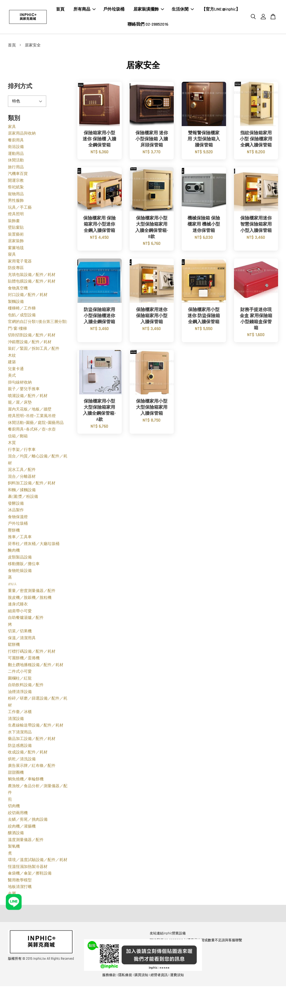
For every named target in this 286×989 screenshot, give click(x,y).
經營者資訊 (159, 976)
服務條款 (109, 976)
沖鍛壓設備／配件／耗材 (29, 343)
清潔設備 (16, 720)
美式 (12, 377)
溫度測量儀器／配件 (26, 841)
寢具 (12, 256)
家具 (12, 128)
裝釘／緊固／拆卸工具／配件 (33, 350)
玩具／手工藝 (20, 209)
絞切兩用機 (18, 814)
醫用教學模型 (20, 881)
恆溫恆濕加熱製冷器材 (28, 868)
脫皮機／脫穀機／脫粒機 (29, 599)
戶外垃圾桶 (113, 10)
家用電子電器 (20, 262)
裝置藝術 (16, 235)
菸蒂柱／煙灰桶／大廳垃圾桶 (33, 545)
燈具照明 (16, 215)
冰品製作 (16, 511)
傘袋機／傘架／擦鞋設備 (29, 874)
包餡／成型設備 (22, 316)
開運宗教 (16, 182)
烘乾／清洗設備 (22, 760)
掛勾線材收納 (20, 383)
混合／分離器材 (22, 478)
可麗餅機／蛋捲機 (24, 659)
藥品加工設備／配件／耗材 (31, 740)
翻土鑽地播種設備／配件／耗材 (35, 666)
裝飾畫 (14, 222)
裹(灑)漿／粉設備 (23, 498)
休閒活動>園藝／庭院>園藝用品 (36, 424)
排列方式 (20, 88)
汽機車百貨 (18, 175)
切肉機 (14, 807)
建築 (12, 363)
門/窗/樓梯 (17, 330)
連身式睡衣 (18, 605)
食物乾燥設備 (20, 572)
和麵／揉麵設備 (22, 491)
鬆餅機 (14, 646)
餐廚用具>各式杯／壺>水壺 (32, 430)
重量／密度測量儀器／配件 (31, 592)
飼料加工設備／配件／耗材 (31, 484)
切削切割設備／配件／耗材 (31, 336)
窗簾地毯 (16, 249)
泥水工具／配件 (22, 471)
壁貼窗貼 (16, 229)
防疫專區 (16, 269)
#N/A (12, 585)
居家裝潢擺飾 (148, 10)
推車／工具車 (20, 538)
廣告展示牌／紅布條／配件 (31, 767)
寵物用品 (16, 195)
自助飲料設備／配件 (26, 686)
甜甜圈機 (16, 774)
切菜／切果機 (20, 632)
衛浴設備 (16, 148)
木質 (12, 444)
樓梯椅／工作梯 (22, 309)
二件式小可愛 (20, 673)
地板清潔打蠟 (20, 888)
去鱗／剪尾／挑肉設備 (28, 821)
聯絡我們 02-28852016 (148, 25)
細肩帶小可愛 (20, 612)
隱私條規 (125, 976)
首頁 (60, 10)
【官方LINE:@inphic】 (220, 10)
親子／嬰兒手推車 (24, 390)
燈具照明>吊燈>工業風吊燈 (32, 417)
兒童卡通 (16, 370)
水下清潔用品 (20, 733)
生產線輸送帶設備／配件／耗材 (35, 726)
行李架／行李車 (22, 451)
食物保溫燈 (18, 518)
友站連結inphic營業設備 (168, 935)
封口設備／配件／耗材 (28, 296)
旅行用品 (16, 168)
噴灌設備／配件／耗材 (28, 397)
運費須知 (177, 976)
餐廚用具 (16, 141)
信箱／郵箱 (18, 437)
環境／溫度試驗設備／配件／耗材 (37, 861)
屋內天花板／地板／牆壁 (29, 410)
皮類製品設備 (20, 558)
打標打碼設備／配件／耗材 (31, 653)
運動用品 (16, 155)
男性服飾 (16, 202)
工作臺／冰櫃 (20, 713)
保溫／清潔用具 (22, 639)
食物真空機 (18, 289)
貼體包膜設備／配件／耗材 (31, 282)
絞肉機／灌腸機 (22, 827)
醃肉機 (14, 552)
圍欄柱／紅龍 (20, 679)
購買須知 (141, 976)
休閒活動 (16, 161)
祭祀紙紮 (16, 188)
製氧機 (14, 848)
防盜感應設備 (20, 747)
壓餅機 (14, 531)
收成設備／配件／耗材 (28, 753)
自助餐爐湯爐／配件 (26, 619)
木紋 (12, 357)
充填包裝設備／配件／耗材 (31, 276)
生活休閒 (183, 10)
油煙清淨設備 (20, 693)
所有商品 (84, 10)
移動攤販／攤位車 (24, 565)
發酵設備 (16, 505)
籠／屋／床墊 (20, 404)
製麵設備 (16, 303)
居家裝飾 (16, 242)
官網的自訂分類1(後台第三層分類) (37, 323)
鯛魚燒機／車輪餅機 (26, 780)
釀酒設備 (16, 834)
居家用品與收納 (22, 134)
